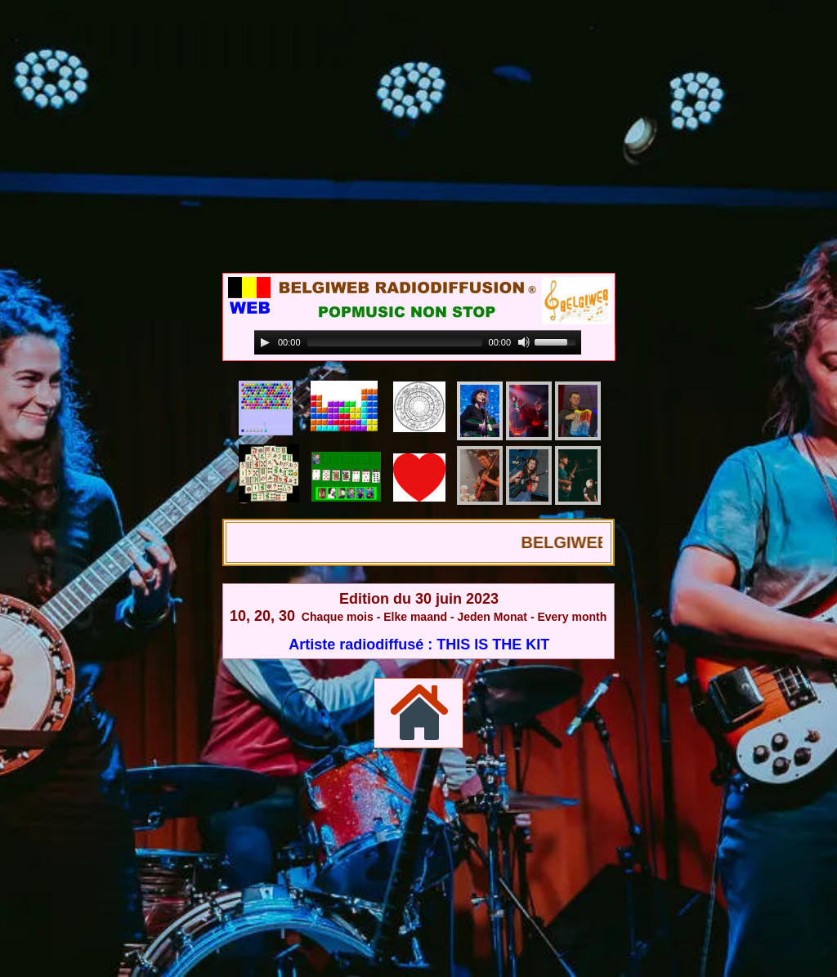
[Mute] (523, 342)
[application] (417, 343)
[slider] (394, 342)
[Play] (264, 342)
